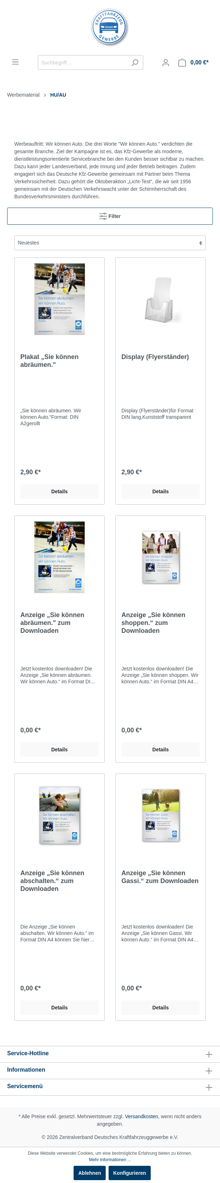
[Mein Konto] (166, 62)
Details (59, 491)
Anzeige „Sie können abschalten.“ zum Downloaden (52, 880)
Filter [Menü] (110, 214)
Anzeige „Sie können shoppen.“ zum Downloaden (153, 622)
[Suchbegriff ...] (82, 62)
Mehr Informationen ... (110, 1159)
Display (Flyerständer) (155, 356)
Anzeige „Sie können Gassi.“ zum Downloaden (160, 876)
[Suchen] (134, 62)
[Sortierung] (110, 243)
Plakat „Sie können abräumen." (49, 360)
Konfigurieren (129, 1173)
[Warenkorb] (193, 62)
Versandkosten (141, 1116)
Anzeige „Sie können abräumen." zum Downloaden (52, 622)
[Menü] (15, 62)
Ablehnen (89, 1173)
